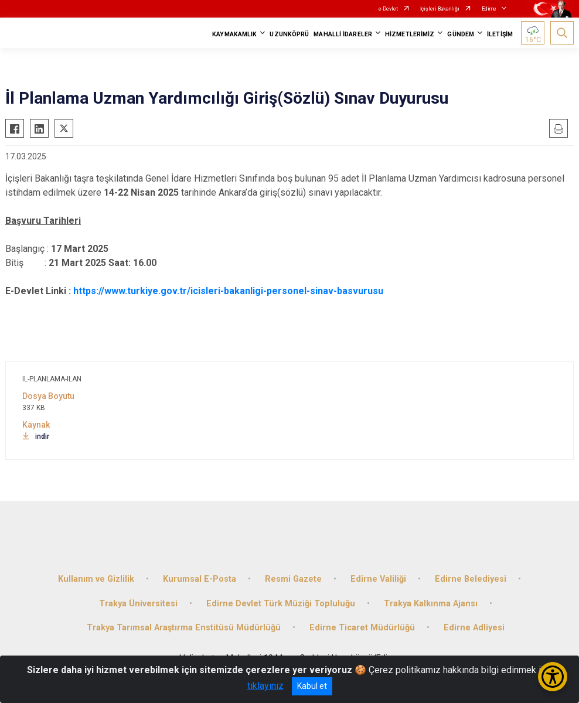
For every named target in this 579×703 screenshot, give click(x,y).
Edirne (489, 9)
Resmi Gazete (293, 579)
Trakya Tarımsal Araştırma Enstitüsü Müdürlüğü (184, 628)
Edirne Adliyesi (474, 628)
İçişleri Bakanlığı (439, 9)
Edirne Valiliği (378, 579)
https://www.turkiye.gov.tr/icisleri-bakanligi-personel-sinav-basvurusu (228, 290)
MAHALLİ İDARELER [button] (343, 34)
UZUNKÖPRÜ (289, 34)
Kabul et (312, 686)
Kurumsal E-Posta (199, 579)
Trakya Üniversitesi (138, 604)
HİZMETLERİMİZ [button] (409, 34)
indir (35, 436)
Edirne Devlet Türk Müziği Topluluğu (280, 604)
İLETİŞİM (500, 34)
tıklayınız (265, 685)
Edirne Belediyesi (470, 579)
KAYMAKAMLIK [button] (234, 34)
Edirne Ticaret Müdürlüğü (362, 628)
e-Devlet (388, 9)
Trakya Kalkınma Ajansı (431, 604)
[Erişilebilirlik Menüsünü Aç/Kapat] (552, 676)
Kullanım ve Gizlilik (96, 579)
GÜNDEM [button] (460, 34)
